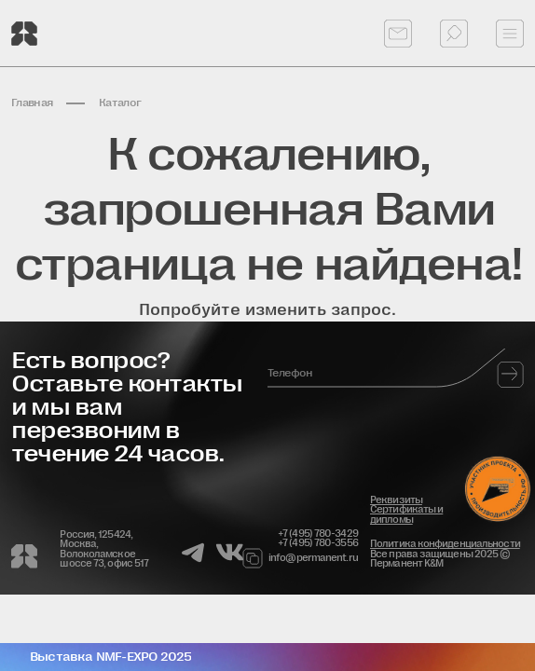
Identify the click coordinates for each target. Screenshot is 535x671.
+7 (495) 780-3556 (318, 543)
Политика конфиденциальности (445, 544)
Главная (31, 103)
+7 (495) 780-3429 (318, 534)
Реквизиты (396, 500)
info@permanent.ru (309, 558)
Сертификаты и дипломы (406, 514)
